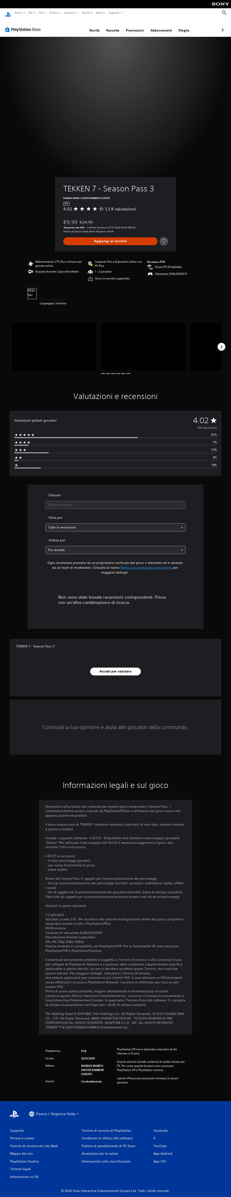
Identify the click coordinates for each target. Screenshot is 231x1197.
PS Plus (53, 12)
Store (99, 12)
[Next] (221, 342)
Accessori (69, 12)
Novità (85, 12)
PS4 (41, 12)
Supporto (114, 12)
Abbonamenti (137, 26)
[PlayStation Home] (8, 12)
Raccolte (88, 26)
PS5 (30, 12)
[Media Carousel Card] (54, 342)
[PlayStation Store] (24, 25)
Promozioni (111, 26)
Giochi (18, 12)
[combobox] (115, 501)
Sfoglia (159, 26)
